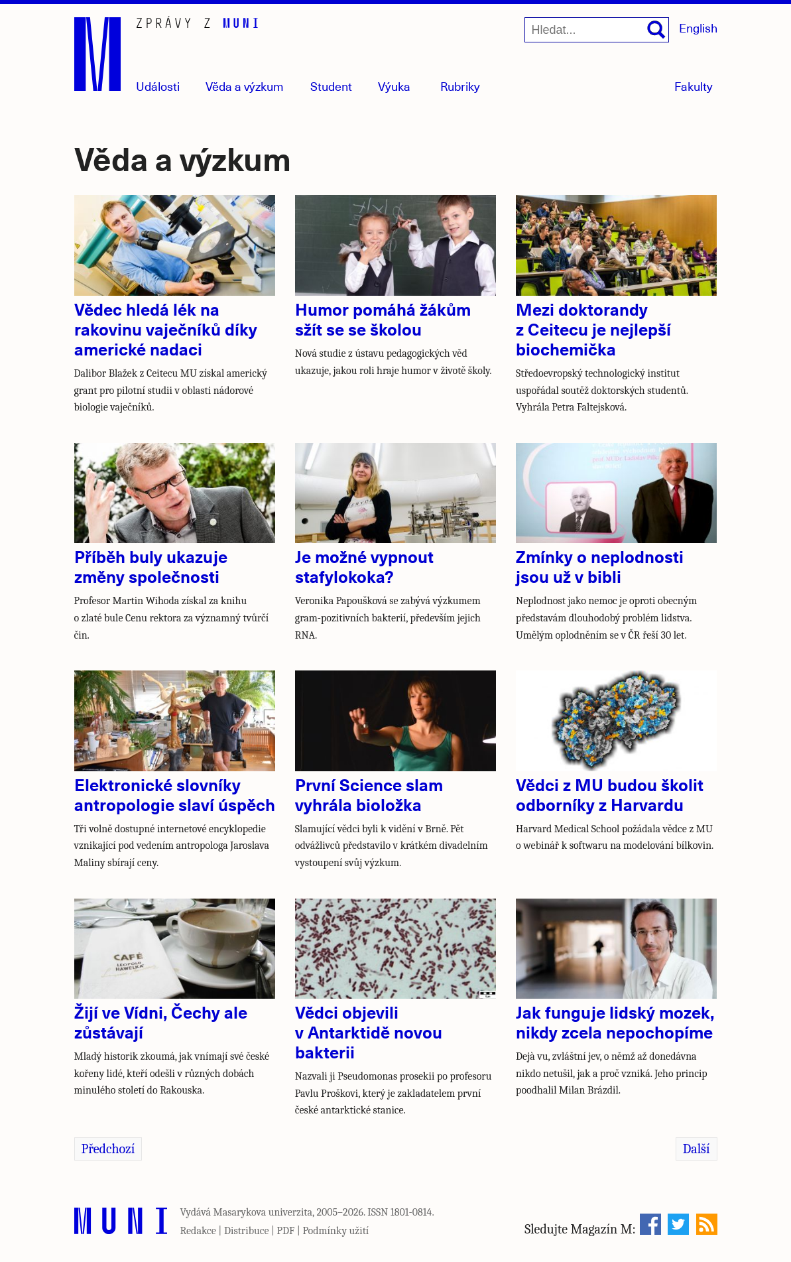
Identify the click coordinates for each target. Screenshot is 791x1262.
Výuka (394, 86)
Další (696, 1149)
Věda (245, 86)
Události (158, 86)
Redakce (198, 1231)
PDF (286, 1231)
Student (331, 86)
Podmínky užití (335, 1231)
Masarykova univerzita (263, 1212)
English (698, 27)
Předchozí (108, 1149)
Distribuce (246, 1231)
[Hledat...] (596, 29)
